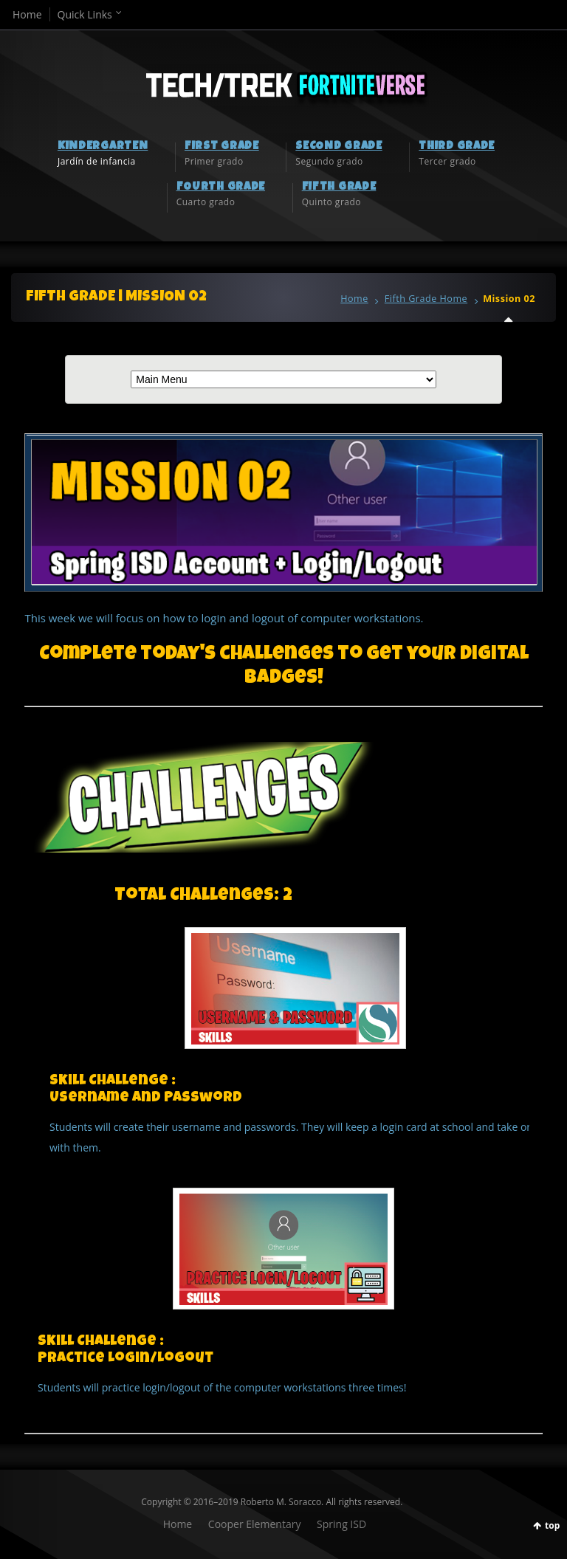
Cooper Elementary (254, 1524)
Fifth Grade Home (426, 298)
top (552, 1525)
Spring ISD (341, 1524)
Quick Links (85, 14)
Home (27, 14)
